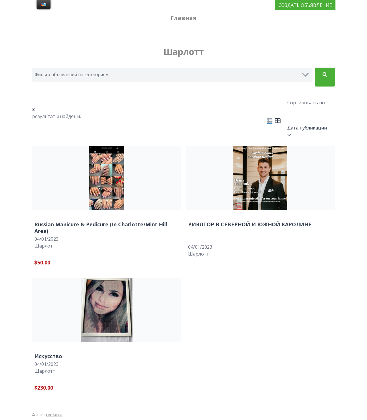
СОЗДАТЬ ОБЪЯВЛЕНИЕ (305, 5)
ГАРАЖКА (54, 414)
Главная (183, 18)
